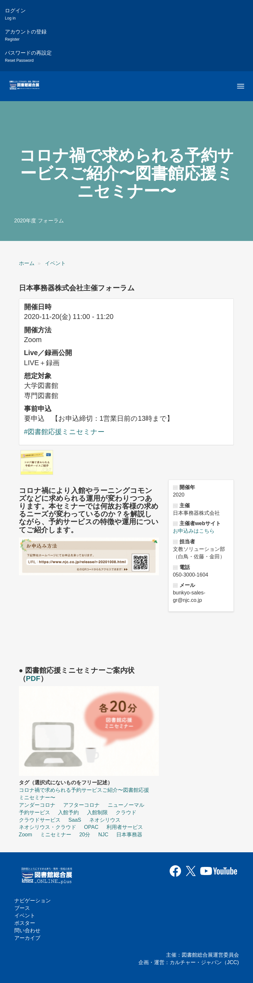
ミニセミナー (55, 834)
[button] (37, 462)
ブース (22, 908)
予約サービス (34, 812)
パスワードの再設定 (28, 56)
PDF (33, 678)
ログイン (15, 14)
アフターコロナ (81, 805)
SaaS (74, 820)
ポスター (24, 923)
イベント (55, 263)
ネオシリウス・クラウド (47, 827)
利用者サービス (124, 827)
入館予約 (68, 812)
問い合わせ (27, 930)
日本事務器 (129, 834)
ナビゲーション (32, 900)
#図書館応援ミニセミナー (64, 432)
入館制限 (97, 812)
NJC (103, 834)
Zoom (25, 834)
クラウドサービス (40, 820)
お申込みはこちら (194, 531)
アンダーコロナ (37, 805)
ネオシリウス (104, 820)
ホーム (27, 263)
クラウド (126, 812)
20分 (84, 834)
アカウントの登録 (26, 35)
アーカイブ (27, 938)
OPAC (91, 827)
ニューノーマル (126, 805)
